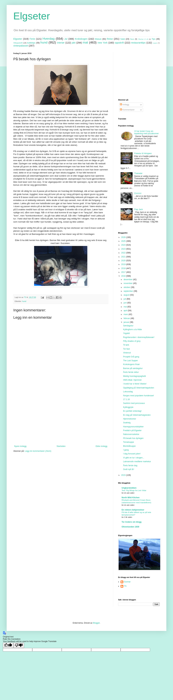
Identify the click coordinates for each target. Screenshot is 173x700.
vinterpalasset (20, 45)
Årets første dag (130, 465)
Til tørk (126, 345)
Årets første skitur (131, 372)
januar (127, 322)
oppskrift (119, 42)
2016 (123, 276)
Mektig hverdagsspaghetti (134, 376)
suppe (155, 43)
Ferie (32, 39)
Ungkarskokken (129, 488)
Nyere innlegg (20, 446)
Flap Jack (138, 209)
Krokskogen (81, 39)
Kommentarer (127, 110)
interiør (61, 42)
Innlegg (124, 104)
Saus (132, 39)
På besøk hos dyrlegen (133, 438)
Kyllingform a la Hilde (132, 329)
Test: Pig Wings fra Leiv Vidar (134, 490)
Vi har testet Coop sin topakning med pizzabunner (146, 132)
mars (126, 314)
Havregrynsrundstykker (133, 426)
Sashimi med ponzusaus (134, 403)
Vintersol (127, 353)
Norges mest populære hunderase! (138, 395)
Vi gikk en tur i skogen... (133, 458)
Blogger (96, 623)
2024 (123, 245)
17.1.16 (126, 399)
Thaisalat (138, 173)
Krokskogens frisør (131, 364)
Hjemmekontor (129, 419)
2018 (123, 268)
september (129, 291)
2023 (123, 249)
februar (127, 318)
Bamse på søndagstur (133, 368)
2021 (123, 257)
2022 (123, 253)
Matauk (98, 39)
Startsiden (61, 446)
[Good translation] (8, 645)
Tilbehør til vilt (143, 39)
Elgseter (31, 16)
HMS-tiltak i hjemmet (132, 380)
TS (125, 586)
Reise (110, 39)
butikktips (31, 43)
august (127, 295)
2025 (123, 241)
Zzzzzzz (137, 193)
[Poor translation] (18, 645)
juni (125, 303)
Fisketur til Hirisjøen (143, 153)
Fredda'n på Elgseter (132, 430)
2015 (123, 475)
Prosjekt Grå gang (131, 357)
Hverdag (48, 38)
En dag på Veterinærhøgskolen (137, 415)
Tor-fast (126, 349)
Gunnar (127, 582)
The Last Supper (130, 360)
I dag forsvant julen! (132, 454)
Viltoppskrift (18, 43)
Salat (122, 39)
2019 (123, 264)
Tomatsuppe (128, 442)
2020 (123, 260)
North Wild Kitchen (131, 497)
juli (125, 299)
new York (102, 42)
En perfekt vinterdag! (132, 411)
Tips (153, 39)
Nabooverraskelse (131, 434)
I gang (126, 450)
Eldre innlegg (101, 446)
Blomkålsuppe (129, 446)
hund (44, 42)
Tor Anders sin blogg (131, 522)
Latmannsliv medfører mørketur (137, 461)
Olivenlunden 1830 (130, 527)
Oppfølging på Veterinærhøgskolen (138, 388)
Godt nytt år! (128, 469)
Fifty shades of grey (132, 341)
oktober (127, 287)
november (128, 283)
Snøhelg (127, 422)
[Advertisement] (60, 417)
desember (128, 279)
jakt (73, 42)
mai (125, 307)
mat (85, 42)
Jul (65, 39)
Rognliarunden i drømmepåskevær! (138, 337)
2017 (123, 272)
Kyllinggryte (128, 407)
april (126, 310)
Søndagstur (128, 326)
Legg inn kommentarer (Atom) (38, 451)
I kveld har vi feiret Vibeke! (135, 384)
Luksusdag (128, 391)
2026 (123, 237)
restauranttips (138, 42)
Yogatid (126, 333)
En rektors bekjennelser (133, 510)
